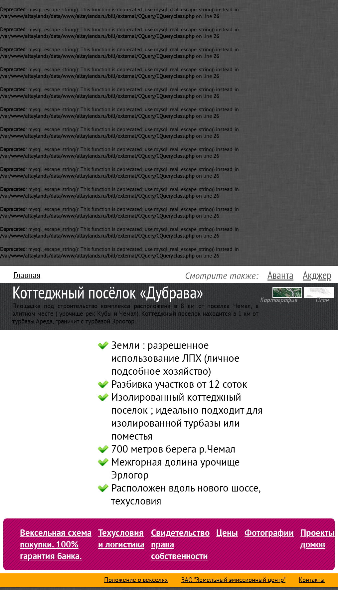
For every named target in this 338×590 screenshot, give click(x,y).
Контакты (312, 580)
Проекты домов (317, 538)
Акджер (317, 276)
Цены (227, 532)
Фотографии (269, 532)
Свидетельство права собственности (180, 544)
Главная (26, 276)
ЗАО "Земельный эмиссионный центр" (233, 580)
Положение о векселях (136, 580)
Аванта (280, 276)
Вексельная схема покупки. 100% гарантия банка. (55, 544)
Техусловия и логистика (121, 538)
